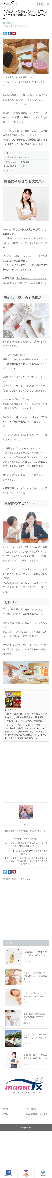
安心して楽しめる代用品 (16, 161)
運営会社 (7, 1109)
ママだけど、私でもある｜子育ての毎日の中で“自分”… (35, 1017)
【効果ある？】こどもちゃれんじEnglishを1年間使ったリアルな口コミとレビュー (26, 283)
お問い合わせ (8, 1114)
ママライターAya (21, 26)
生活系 (5, 26)
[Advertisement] (26, 769)
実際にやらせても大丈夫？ (17, 157)
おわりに (9, 170)
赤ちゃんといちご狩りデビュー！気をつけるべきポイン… (35, 1037)
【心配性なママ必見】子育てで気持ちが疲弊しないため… (35, 955)
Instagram (26, 1175)
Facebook (8, 1175)
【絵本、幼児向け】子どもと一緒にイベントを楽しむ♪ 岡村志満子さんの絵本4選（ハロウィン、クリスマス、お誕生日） (26, 717)
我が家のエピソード (14, 166)
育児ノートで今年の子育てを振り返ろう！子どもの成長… (35, 976)
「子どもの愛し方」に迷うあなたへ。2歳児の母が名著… (35, 996)
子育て (11, 26)
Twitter (43, 1175)
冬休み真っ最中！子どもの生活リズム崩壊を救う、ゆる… (35, 1058)
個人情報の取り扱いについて (36, 1115)
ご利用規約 (31, 1109)
